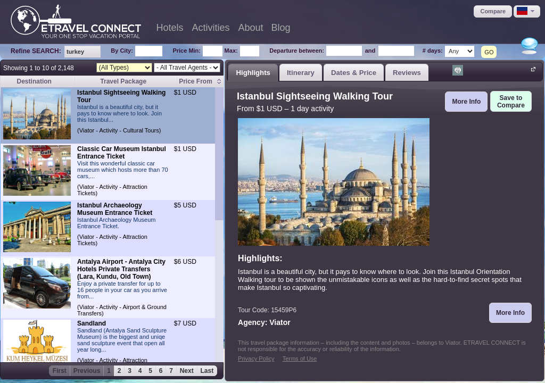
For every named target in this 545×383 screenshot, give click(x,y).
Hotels (169, 27)
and (370, 50)
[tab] (253, 72)
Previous (87, 370)
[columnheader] (200, 81)
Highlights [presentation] (253, 73)
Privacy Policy (256, 358)
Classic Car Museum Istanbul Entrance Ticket (121, 152)
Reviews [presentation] (407, 73)
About (250, 27)
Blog (281, 27)
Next (187, 370)
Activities (211, 27)
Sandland (91, 323)
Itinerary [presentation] (301, 73)
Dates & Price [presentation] (353, 73)
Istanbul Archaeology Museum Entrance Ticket (114, 209)
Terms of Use (300, 358)
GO (488, 52)
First (60, 370)
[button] (493, 11)
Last (207, 370)
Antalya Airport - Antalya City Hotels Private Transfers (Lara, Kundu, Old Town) (121, 269)
